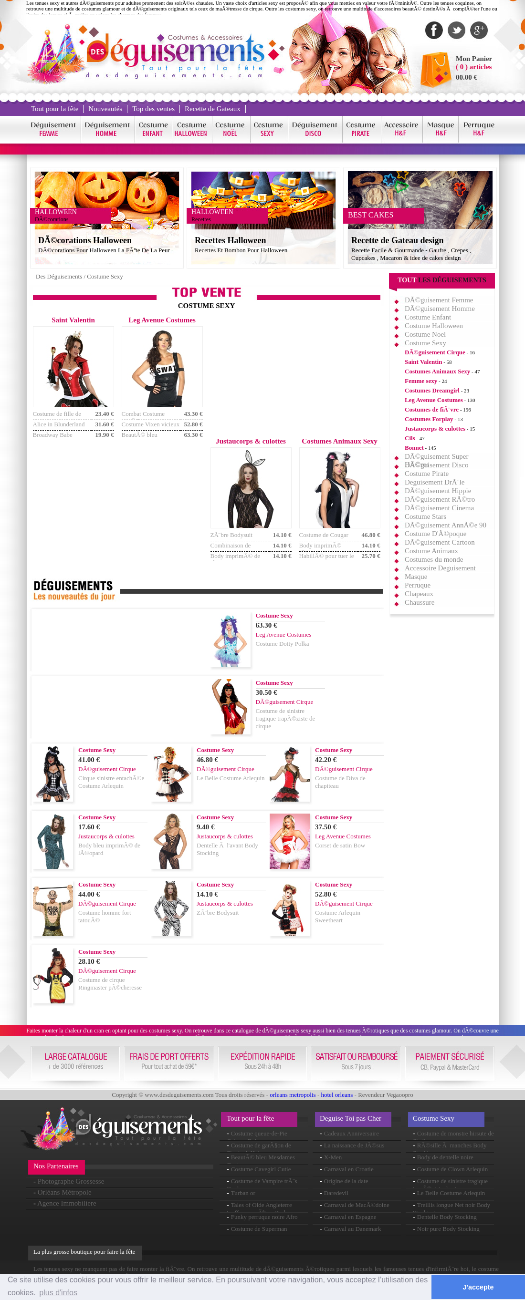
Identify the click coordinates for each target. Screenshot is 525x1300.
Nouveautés (105, 109)
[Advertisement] (295, 375)
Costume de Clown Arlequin (452, 1169)
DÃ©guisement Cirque (435, 352)
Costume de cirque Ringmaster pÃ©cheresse (110, 983)
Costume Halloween (434, 326)
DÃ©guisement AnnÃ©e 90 (445, 525)
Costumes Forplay (429, 419)
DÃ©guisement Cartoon (440, 542)
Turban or (243, 1193)
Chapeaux (419, 594)
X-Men (333, 1157)
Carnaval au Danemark (352, 1228)
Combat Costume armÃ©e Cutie (143, 417)
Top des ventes (153, 109)
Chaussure (420, 602)
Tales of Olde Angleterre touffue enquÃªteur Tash (259, 1208)
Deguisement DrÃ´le (434, 482)
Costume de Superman (259, 1228)
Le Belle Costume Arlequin (231, 778)
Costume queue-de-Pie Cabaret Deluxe (257, 1137)
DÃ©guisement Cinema (439, 508)
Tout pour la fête (54, 109)
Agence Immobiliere (66, 1203)
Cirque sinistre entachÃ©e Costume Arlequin (111, 781)
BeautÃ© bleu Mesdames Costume (147, 438)
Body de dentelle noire (445, 1157)
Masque (416, 576)
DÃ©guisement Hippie (438, 491)
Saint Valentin (423, 361)
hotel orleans (337, 1094)
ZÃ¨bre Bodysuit (231, 534)
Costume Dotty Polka (282, 643)
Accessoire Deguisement (440, 568)
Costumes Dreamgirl (432, 390)
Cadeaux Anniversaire (351, 1133)
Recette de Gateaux (213, 109)
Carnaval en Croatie (349, 1169)
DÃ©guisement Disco (436, 465)
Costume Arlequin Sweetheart (337, 916)
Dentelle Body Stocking (447, 1216)
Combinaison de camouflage (230, 549)
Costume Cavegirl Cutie (261, 1169)
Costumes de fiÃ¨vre (432, 409)
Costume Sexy (105, 276)
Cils (410, 438)
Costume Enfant (428, 317)
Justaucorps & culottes (435, 428)
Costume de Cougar (323, 534)
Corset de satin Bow (340, 845)
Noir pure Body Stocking (448, 1228)
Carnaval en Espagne (350, 1216)
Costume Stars (425, 516)
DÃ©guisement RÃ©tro (440, 499)
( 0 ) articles (474, 67)
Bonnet (414, 447)
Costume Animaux (431, 551)
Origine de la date (346, 1181)
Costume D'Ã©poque (436, 533)
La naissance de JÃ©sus (354, 1145)
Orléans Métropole (65, 1192)
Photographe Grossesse (71, 1181)
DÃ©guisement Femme (439, 300)
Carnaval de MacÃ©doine (356, 1204)
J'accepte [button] (478, 1287)
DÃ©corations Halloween (85, 240)
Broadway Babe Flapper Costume (54, 438)
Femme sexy (421, 380)
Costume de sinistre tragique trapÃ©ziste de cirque (285, 718)
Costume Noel (425, 334)
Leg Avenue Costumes (434, 399)
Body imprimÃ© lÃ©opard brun (320, 549)
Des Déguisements (59, 276)
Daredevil (336, 1193)
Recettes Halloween (230, 240)
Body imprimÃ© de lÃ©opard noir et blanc (239, 559)
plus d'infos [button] (58, 1293)
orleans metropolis (292, 1094)
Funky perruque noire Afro (264, 1216)
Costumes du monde (434, 559)
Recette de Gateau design (397, 240)
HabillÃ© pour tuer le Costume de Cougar (326, 559)
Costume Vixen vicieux (151, 424)
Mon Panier (474, 58)
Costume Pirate (427, 473)
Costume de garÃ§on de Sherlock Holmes (259, 1149)
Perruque (417, 585)
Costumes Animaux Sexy (437, 371)
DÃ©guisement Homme (440, 308)
